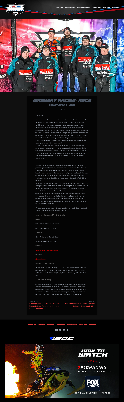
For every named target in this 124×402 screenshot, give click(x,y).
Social (96, 8)
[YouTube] (64, 330)
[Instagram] (67, 330)
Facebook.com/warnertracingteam (46, 250)
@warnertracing (40, 259)
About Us (32, 325)
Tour (59, 8)
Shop (106, 8)
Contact (92, 325)
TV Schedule (72, 325)
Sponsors (83, 8)
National (41, 325)
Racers (70, 8)
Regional (50, 325)
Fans (115, 8)
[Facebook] (56, 330)
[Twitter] (60, 330)
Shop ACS (83, 325)
